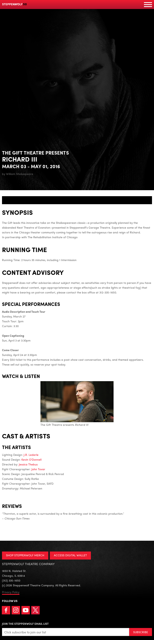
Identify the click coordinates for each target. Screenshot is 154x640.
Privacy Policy (10, 592)
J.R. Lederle (31, 455)
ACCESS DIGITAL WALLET (70, 555)
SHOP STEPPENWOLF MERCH (25, 555)
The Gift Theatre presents (77, 404)
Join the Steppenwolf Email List (25, 624)
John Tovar (38, 469)
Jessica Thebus (28, 464)
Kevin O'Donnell (31, 459)
